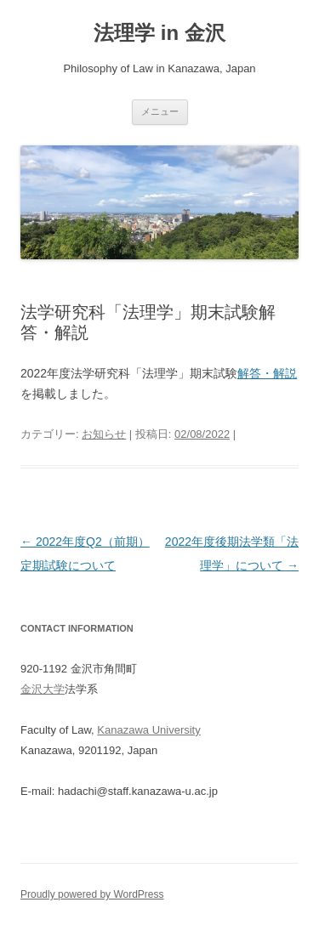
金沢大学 (42, 689)
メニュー (160, 111)
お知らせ (104, 434)
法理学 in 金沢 (159, 32)
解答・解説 (267, 373)
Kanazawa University (148, 730)
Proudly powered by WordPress (92, 894)
